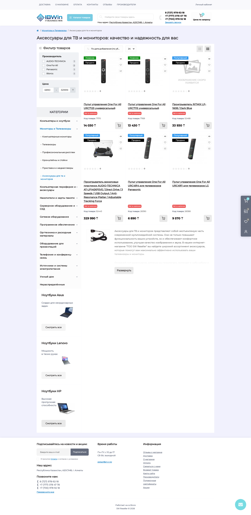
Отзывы (107, 4)
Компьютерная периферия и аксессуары (58, 188)
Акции (146, 487)
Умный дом (47, 276)
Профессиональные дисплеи (58, 152)
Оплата (77, 4)
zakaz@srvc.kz (104, 462)
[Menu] (80, 17)
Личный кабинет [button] (203, 4)
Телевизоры (49, 144)
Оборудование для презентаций (52, 245)
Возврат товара (151, 470)
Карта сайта (149, 473)
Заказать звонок (173, 22)
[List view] (200, 49)
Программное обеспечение (57, 224)
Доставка (44, 4)
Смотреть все (53, 327)
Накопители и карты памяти (57, 197)
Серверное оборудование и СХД (57, 207)
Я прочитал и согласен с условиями (59, 459)
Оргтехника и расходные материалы (55, 234)
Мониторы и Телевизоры (54, 30)
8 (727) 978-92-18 (174, 12)
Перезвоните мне (45, 492)
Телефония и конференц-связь (56, 256)
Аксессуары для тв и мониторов (52, 177)
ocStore (132, 505)
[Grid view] (208, 49)
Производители (126, 4)
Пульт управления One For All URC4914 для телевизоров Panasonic (146, 185)
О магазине (62, 4)
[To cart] (119, 125)
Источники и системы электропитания (53, 267)
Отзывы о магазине (152, 452)
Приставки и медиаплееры (57, 168)
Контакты (92, 4)
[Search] (101, 17)
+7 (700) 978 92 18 (175, 19)
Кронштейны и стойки (54, 160)
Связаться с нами (151, 466)
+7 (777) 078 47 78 (175, 15)
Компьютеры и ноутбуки (55, 120)
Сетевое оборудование (54, 216)
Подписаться (79, 452)
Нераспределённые (52, 284)
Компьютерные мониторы (56, 136)
